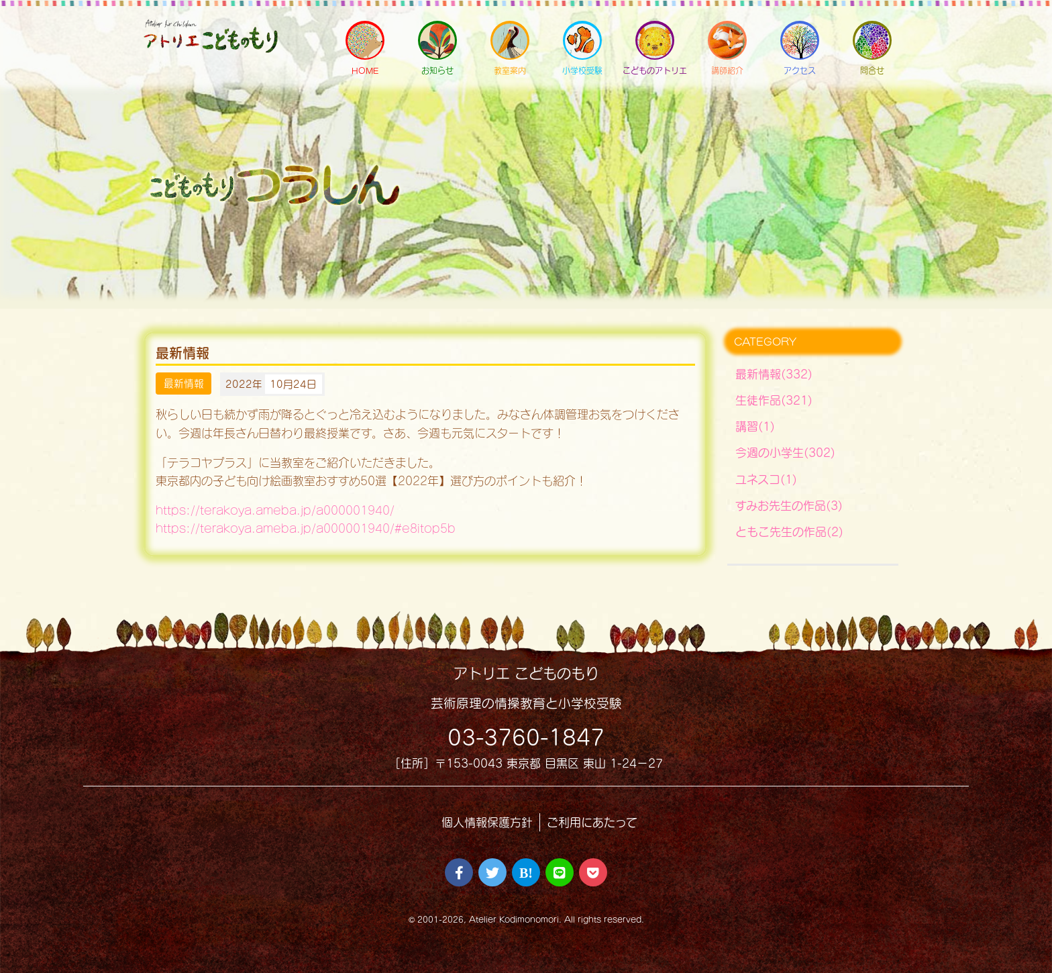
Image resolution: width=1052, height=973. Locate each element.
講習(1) (755, 426)
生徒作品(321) (773, 400)
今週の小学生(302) (785, 453)
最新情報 (184, 384)
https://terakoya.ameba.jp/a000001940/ (275, 510)
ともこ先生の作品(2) (789, 532)
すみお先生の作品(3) (789, 506)
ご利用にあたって (592, 822)
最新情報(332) (773, 374)
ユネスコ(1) (766, 479)
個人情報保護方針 (487, 822)
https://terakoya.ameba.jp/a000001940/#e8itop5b (306, 528)
